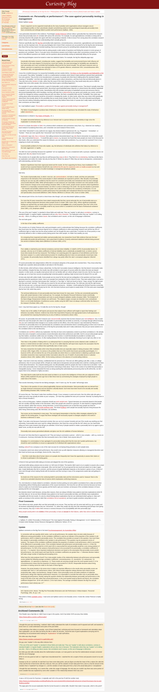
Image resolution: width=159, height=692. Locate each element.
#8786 (36, 620)
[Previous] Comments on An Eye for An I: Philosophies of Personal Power (47, 11)
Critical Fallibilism (6, 15)
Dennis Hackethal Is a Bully (8, 92)
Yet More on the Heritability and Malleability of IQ (87, 73)
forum (33, 606)
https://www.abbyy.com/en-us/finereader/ (33, 617)
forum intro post (49, 606)
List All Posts (6, 46)
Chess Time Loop (6, 156)
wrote (31, 22)
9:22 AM (25, 689)
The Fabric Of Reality (42, 116)
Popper (9, 37)
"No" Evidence (5, 154)
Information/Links (7, 49)
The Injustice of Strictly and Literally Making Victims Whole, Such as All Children (9, 123)
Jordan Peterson (60, 34)
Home (75, 11)
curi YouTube (5, 21)
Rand (3, 37)
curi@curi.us (9, 13)
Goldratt (4, 39)
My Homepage (6, 19)
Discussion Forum (7, 17)
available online (36, 597)
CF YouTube (5, 22)
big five (40, 43)
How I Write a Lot (6, 82)
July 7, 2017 (29, 602)
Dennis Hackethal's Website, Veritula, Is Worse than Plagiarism (8, 96)
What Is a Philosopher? (7, 145)
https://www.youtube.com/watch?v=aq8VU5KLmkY (36, 639)
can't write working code (45, 407)
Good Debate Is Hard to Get (8, 72)
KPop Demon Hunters (7, 88)
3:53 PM (25, 620)
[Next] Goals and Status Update (89, 11)
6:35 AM (28, 674)
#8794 (36, 689)
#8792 (39, 674)
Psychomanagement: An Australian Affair (62, 530)
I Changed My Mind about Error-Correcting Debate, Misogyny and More (8, 76)
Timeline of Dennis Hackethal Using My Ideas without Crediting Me (8, 100)
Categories (5, 42)
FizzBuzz (63, 407)
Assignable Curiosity (6, 90)
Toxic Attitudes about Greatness (9, 158)
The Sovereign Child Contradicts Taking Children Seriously (8, 112)
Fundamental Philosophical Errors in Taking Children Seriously (8, 128)
